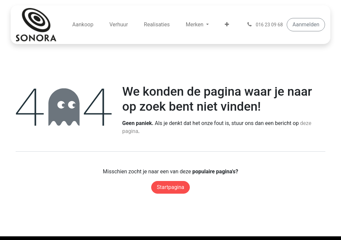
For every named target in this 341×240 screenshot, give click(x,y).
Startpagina (170, 187)
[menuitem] (82, 24)
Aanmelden (305, 24)
